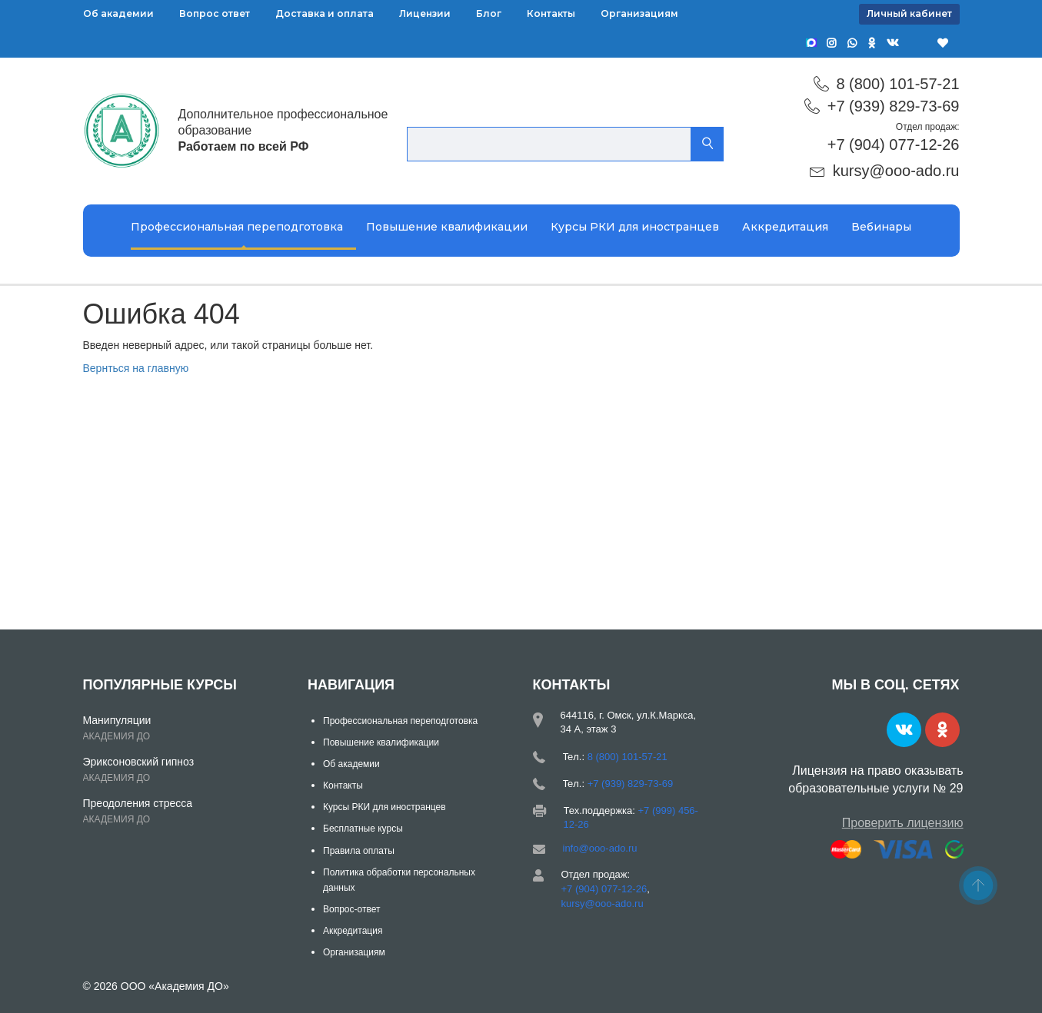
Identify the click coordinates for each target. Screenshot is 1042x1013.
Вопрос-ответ (351, 909)
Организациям (639, 13)
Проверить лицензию (903, 822)
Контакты (551, 13)
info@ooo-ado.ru (600, 848)
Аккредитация (785, 227)
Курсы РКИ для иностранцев (635, 227)
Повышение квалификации (447, 227)
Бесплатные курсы (363, 828)
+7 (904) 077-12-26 (893, 144)
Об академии (118, 13)
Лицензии (425, 13)
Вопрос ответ (214, 13)
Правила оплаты (358, 850)
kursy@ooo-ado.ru (896, 170)
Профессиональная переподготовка (237, 227)
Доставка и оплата (324, 13)
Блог (488, 13)
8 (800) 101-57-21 (897, 83)
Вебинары (881, 227)
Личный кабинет (909, 13)
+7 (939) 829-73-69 (893, 106)
